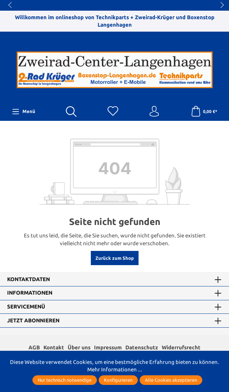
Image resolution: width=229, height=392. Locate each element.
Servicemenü (26, 307)
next (220, 5)
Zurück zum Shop (114, 258)
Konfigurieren (118, 379)
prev (10, 5)
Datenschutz (141, 347)
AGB (34, 347)
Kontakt (53, 347)
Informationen (29, 293)
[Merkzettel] (113, 111)
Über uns (79, 347)
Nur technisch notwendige (65, 379)
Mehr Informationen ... (114, 369)
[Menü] (23, 112)
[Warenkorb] (204, 111)
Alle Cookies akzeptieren (171, 379)
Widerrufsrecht (181, 347)
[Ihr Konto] (154, 111)
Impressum (108, 347)
